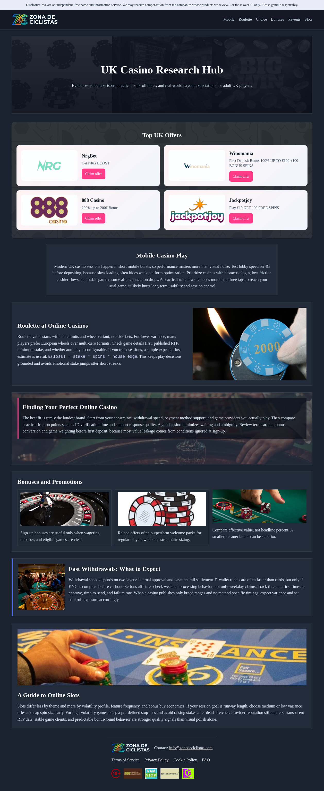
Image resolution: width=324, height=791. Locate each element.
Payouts (294, 19)
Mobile (228, 19)
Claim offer (93, 174)
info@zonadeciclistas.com (191, 748)
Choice (261, 19)
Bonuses (277, 19)
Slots (308, 19)
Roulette (245, 19)
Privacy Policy (156, 760)
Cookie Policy (185, 760)
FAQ (206, 760)
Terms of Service (125, 760)
